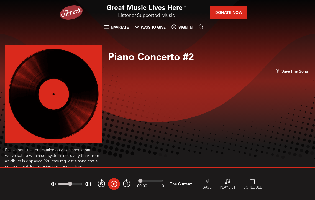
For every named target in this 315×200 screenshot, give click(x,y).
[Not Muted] (53, 184)
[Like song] (292, 71)
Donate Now (228, 12)
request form (72, 167)
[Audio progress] (150, 181)
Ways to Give (150, 27)
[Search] (201, 27)
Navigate (116, 27)
